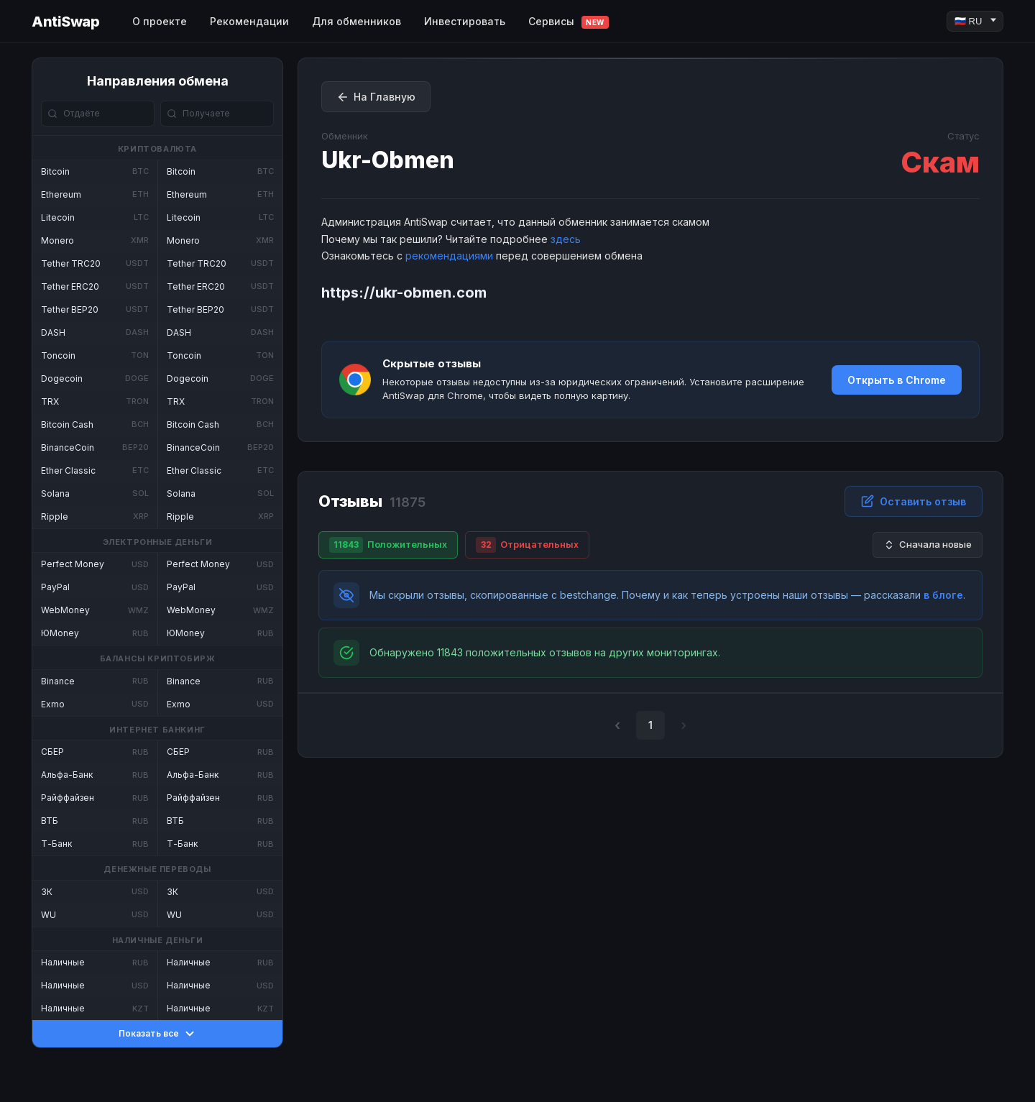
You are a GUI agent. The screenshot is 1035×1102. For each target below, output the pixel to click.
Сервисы (568, 22)
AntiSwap (65, 21)
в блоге (943, 595)
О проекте (159, 21)
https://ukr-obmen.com (404, 292)
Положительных (388, 545)
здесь (566, 239)
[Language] (975, 21)
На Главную (375, 97)
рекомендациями (449, 255)
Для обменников (356, 21)
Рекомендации (249, 21)
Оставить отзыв (913, 501)
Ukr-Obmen (387, 160)
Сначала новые (927, 544)
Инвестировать (464, 21)
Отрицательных (527, 545)
